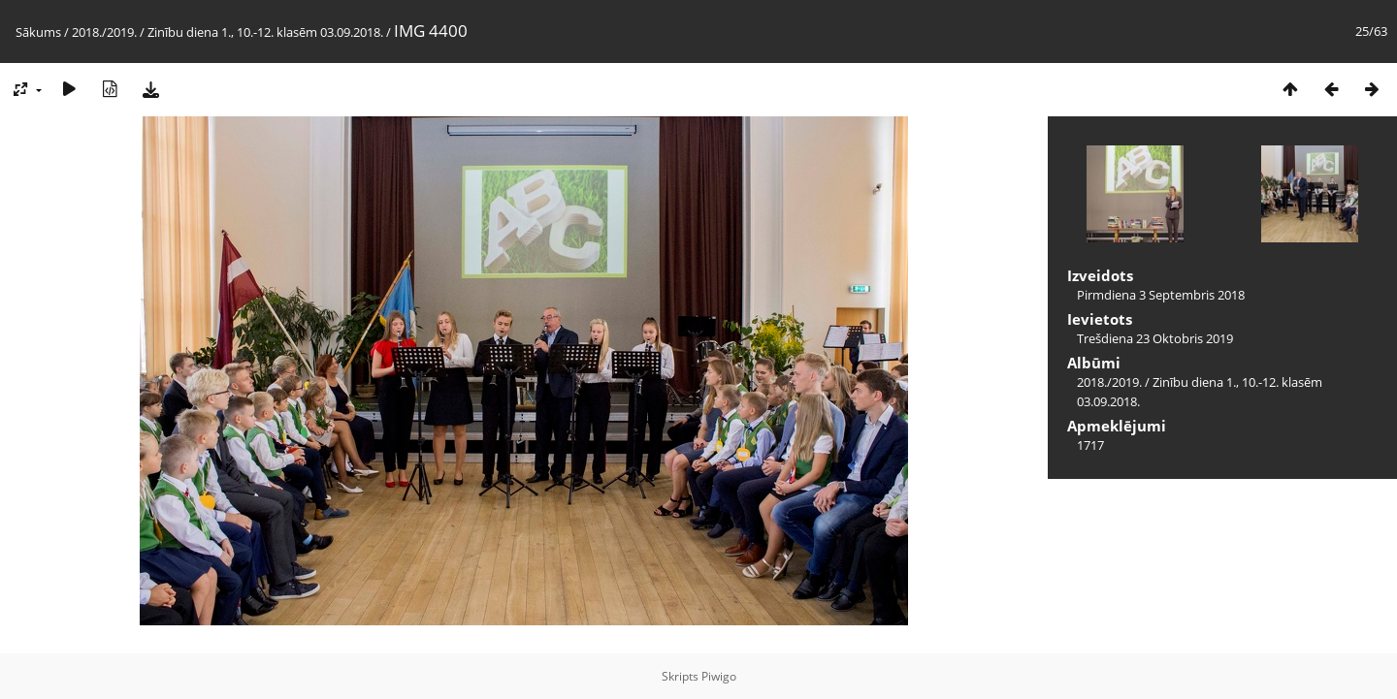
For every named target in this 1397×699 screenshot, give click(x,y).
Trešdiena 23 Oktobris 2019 (1155, 338)
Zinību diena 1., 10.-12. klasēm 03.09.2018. (265, 32)
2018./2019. (104, 32)
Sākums (38, 32)
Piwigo (718, 676)
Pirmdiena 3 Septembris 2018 (1161, 294)
